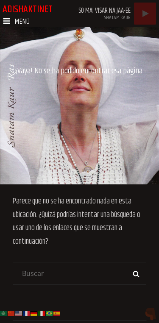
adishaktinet (28, 9)
